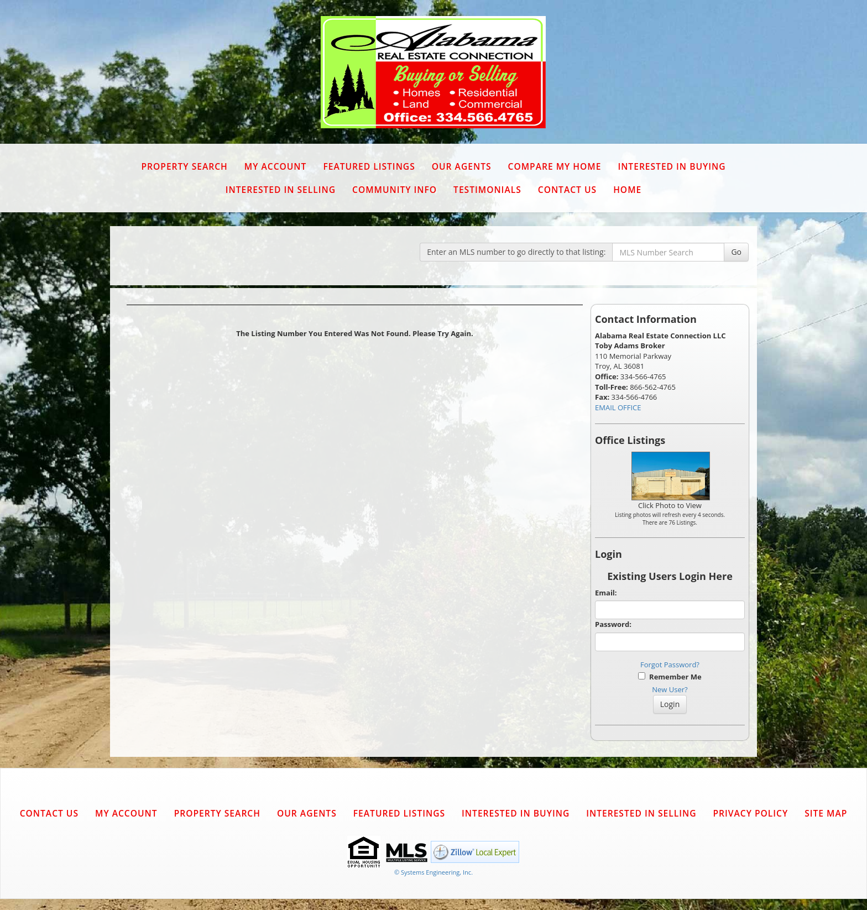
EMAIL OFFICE (618, 407)
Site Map (826, 813)
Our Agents (462, 166)
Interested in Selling (281, 190)
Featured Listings (369, 166)
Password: (613, 624)
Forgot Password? (669, 665)
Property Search (184, 166)
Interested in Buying (671, 166)
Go (736, 252)
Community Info (394, 190)
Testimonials (487, 190)
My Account (275, 166)
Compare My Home (555, 166)
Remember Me (669, 677)
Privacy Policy (750, 813)
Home (627, 190)
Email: (606, 593)
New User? (669, 689)
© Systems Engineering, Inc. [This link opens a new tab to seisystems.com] (433, 872)
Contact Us (567, 190)
